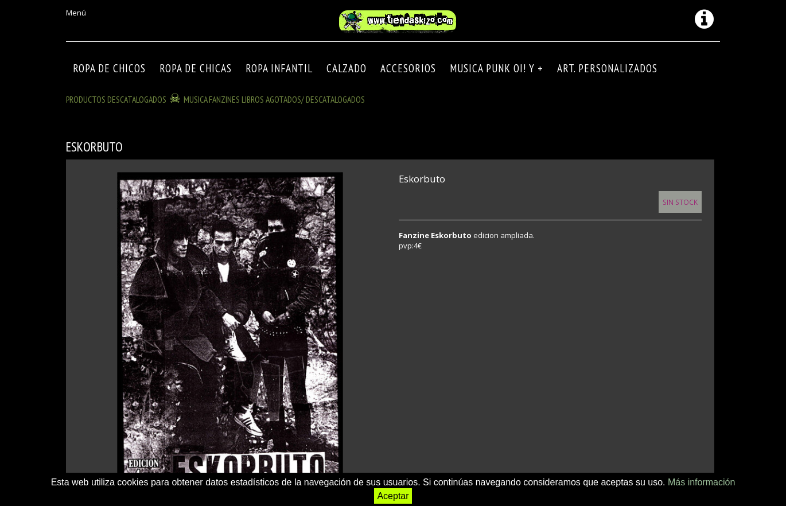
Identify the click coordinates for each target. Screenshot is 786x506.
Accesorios (408, 68)
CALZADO (346, 68)
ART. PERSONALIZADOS (607, 68)
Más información (701, 482)
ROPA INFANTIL (279, 68)
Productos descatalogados (116, 99)
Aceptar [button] (392, 496)
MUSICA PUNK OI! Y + (496, 68)
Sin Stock (680, 202)
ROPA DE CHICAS (195, 68)
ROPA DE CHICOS (109, 68)
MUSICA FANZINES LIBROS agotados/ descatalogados (274, 99)
